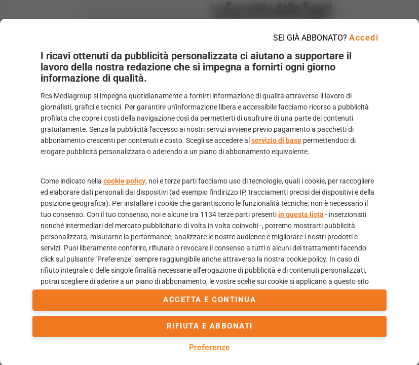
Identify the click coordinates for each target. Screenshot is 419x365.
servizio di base (276, 140)
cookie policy (124, 181)
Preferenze (209, 347)
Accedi (363, 38)
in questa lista (301, 214)
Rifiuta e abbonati (210, 326)
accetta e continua (209, 299)
